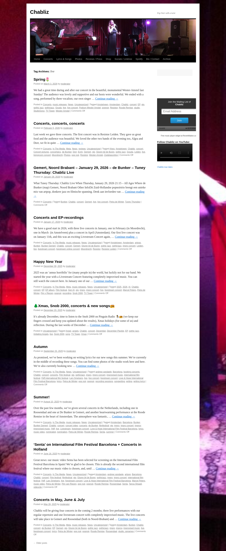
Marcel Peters (129, 290)
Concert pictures (41, 152)
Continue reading (106, 98)
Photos (78, 59)
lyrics (59, 381)
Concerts (48, 59)
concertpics (55, 152)
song (68, 334)
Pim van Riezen (69, 484)
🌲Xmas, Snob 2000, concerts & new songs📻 (74, 306)
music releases (60, 104)
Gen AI (71, 290)
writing (129, 381)
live (64, 107)
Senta (102, 432)
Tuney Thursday (132, 202)
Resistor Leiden (109, 249)
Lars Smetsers (76, 378)
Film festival (61, 290)
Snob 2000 (78, 293)
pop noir (75, 155)
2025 (119, 287)
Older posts (40, 543)
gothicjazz (49, 107)
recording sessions (104, 381)
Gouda (58, 107)
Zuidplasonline (111, 155)
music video (39, 432)
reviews (82, 149)
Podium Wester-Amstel (90, 107)
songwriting (119, 381)
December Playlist (115, 331)
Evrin (80, 152)
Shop (108, 59)
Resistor (114, 107)
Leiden (137, 152)
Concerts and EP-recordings (59, 217)
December (101, 331)
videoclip (38, 487)
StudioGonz (39, 111)
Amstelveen (102, 104)
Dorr (75, 152)
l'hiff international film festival (54, 378)
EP (139, 104)
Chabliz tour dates (165, 167)
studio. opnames (126, 531)
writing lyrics (139, 381)
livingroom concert (42, 155)
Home (37, 59)
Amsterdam (114, 104)
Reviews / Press (94, 59)
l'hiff (53, 429)
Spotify (139, 59)
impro (82, 290)
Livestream (65, 429)
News (70, 104)
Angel (68, 331)
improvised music (115, 375)
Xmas (84, 334)
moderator (65, 84)
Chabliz (39, 12)
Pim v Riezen (47, 293)
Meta (68, 149)
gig (142, 104)
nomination (62, 432)
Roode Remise (126, 107)
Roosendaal (115, 484)
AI (129, 287)
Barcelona (117, 372)
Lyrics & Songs (64, 59)
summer (110, 432)
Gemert (87, 152)
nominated (51, 432)
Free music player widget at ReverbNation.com (179, 136)
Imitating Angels (41, 334)
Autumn (40, 347)
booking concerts (132, 372)
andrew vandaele (104, 372)
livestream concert (46, 249)
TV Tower (50, 111)
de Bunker (67, 152)
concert (133, 104)
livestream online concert (68, 249)
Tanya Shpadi (135, 484)
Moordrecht (57, 155)
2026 (125, 287)
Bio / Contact (152, 59)
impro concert (129, 246)
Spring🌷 (42, 79)
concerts (54, 375)
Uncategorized (81, 104)
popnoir (105, 107)
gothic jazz (39, 107)
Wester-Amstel (63, 111)
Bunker (64, 202)
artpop (138, 242)
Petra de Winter (116, 202)
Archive (166, 59)
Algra (112, 149)
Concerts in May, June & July (59, 500)
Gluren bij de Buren (105, 152)
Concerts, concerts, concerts (59, 123)
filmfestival (104, 425)
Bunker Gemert (48, 246)
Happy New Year (48, 261)
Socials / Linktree (123, 59)
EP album (50, 290)
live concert (72, 107)
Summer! (42, 397)
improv (138, 425)
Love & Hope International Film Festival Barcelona (113, 429)
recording (67, 293)
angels (75, 331)
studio (137, 107)
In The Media (59, 149)
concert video (72, 425)
